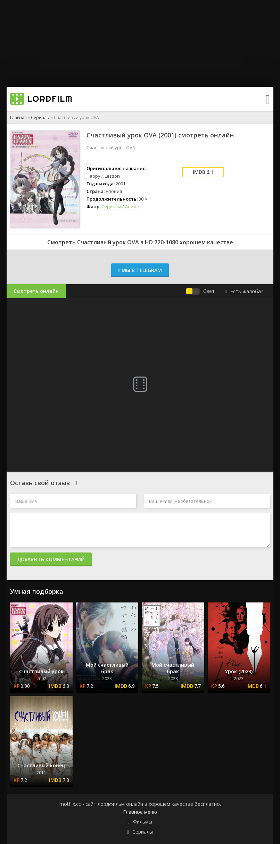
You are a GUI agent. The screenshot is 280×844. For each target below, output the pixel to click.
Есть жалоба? (244, 291)
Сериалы (40, 117)
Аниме (132, 206)
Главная (18, 117)
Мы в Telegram (140, 270)
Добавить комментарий (51, 559)
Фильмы (142, 821)
